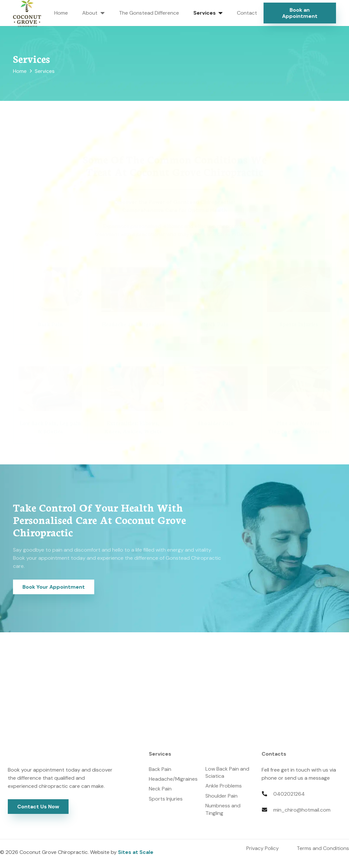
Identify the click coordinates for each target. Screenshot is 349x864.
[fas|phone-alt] (267, 794)
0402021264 (289, 793)
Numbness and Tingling (222, 809)
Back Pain (160, 769)
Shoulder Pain (221, 795)
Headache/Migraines (173, 778)
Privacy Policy (262, 848)
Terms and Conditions (323, 848)
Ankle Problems (223, 785)
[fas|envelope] (267, 810)
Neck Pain (160, 788)
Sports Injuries (166, 798)
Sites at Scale (135, 852)
